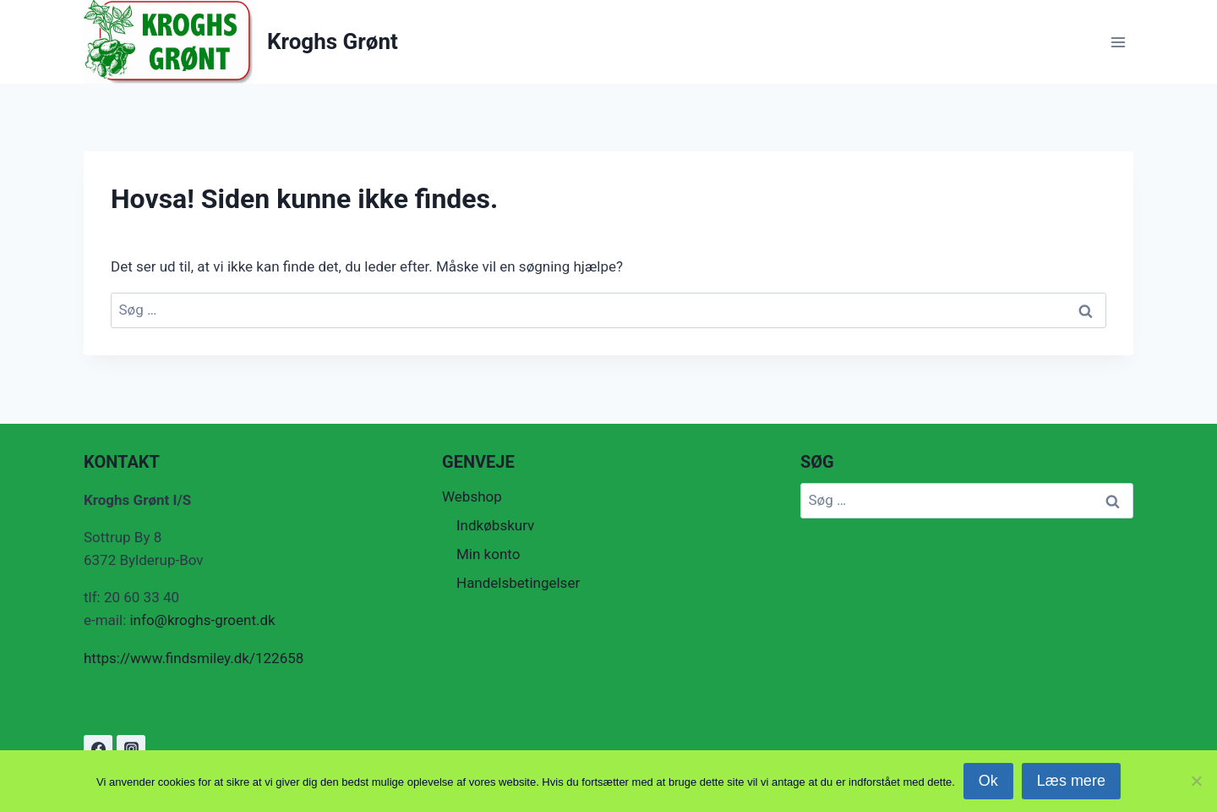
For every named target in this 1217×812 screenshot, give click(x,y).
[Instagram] (131, 749)
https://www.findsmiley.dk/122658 (193, 658)
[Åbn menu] (1117, 42)
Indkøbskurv (495, 525)
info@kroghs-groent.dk (203, 620)
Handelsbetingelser (518, 582)
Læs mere (1071, 780)
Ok (988, 780)
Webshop (472, 496)
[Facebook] (98, 749)
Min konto (488, 554)
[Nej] (1195, 780)
